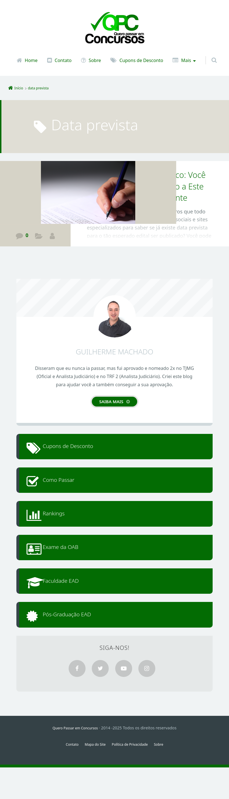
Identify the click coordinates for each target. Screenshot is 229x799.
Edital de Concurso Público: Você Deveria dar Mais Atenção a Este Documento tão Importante (147, 186)
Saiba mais (111, 401)
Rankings (60, 527)
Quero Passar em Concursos (75, 759)
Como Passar (66, 488)
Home (31, 60)
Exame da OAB (68, 565)
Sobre (95, 60)
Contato (63, 60)
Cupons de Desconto (141, 60)
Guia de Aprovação (39, 236)
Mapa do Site (92, 775)
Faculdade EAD (69, 604)
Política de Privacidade (132, 775)
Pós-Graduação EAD (76, 643)
